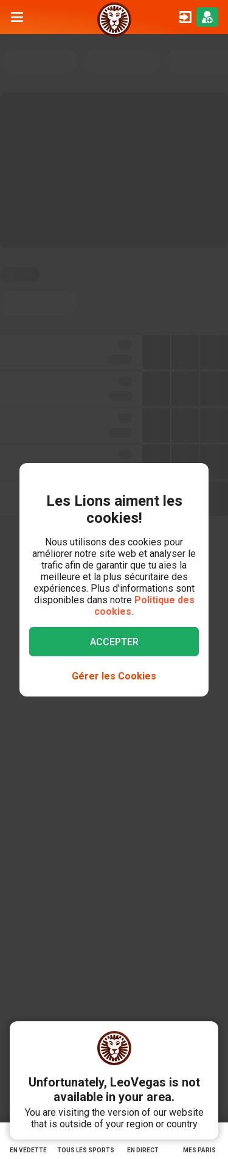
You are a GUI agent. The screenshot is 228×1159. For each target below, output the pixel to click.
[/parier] (114, 17)
